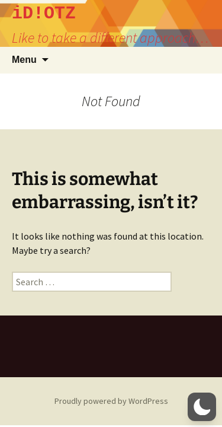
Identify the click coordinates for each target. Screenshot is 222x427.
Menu (24, 60)
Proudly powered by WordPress (111, 401)
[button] (202, 407)
